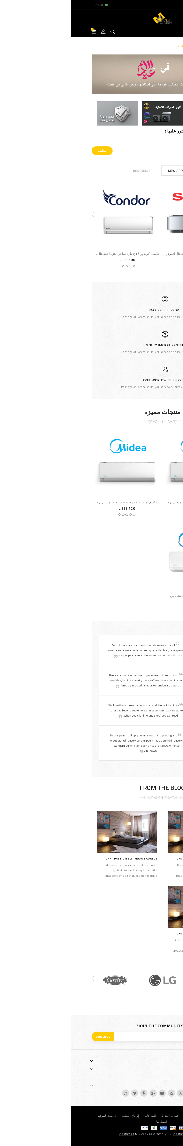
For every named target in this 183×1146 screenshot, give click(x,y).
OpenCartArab (113, 1134)
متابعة (31, 150)
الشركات (79, 1115)
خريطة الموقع (36, 1115)
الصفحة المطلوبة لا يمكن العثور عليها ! (129, 46)
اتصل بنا (90, 1121)
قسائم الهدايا (99, 1115)
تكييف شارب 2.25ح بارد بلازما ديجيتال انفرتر (127, 253)
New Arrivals (109, 170)
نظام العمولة (121, 1115)
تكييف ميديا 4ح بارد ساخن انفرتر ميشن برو (127, 502)
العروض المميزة (146, 1115)
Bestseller (72, 170)
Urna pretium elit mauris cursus (131, 858)
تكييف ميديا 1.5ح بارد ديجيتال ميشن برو (127, 595)
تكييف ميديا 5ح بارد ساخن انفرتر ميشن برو (56, 502)
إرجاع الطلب (59, 1115)
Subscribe (32, 1037)
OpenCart (55, 1134)
